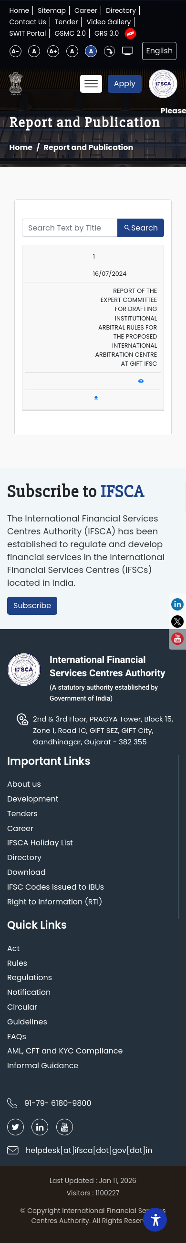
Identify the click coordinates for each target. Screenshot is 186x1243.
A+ (53, 51)
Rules (17, 964)
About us (24, 785)
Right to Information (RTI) (54, 902)
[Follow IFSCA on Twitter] (15, 1127)
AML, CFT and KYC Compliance (65, 1051)
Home (20, 10)
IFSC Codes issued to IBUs (55, 887)
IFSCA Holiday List (40, 843)
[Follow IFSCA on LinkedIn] (39, 1127)
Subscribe (32, 605)
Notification (29, 993)
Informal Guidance (42, 1066)
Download (26, 873)
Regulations (29, 978)
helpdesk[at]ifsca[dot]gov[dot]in (89, 1150)
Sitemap (52, 10)
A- (15, 51)
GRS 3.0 (106, 33)
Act (13, 949)
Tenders (22, 814)
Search (141, 227)
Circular (22, 1007)
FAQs (16, 1037)
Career (85, 10)
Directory (121, 10)
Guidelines (27, 1022)
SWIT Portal (28, 33)
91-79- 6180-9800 (57, 1103)
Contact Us (28, 22)
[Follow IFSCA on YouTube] (64, 1127)
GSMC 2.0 (70, 33)
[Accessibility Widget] (155, 1220)
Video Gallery (108, 22)
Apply (124, 83)
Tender (66, 22)
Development (33, 799)
